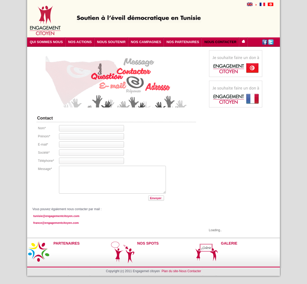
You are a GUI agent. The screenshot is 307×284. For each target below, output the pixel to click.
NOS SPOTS (148, 243)
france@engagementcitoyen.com (56, 222)
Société (44, 152)
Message (45, 169)
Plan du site (170, 271)
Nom (42, 128)
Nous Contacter (190, 271)
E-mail (43, 144)
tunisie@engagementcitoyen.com (56, 216)
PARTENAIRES (66, 243)
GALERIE (229, 243)
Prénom (44, 136)
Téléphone (46, 161)
